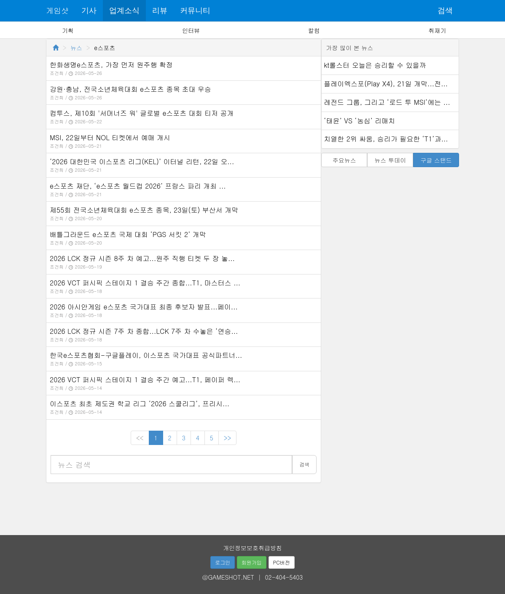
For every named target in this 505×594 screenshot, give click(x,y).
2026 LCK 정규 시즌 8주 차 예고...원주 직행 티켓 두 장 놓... (142, 258)
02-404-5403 (284, 577)
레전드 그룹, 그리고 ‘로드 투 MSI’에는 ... (387, 102)
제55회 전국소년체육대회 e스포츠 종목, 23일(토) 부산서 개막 (144, 210)
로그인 (222, 562)
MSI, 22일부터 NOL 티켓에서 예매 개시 (110, 137)
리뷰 (159, 10)
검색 (445, 10)
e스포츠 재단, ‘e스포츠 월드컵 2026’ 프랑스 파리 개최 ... (138, 186)
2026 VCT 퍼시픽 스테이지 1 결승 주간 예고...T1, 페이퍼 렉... (145, 379)
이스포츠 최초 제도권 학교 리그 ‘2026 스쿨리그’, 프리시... (139, 403)
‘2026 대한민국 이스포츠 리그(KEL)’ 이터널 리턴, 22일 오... (142, 161)
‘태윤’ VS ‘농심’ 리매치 (359, 120)
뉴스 (76, 47)
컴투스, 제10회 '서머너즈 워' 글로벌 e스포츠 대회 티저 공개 (142, 113)
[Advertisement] (252, 506)
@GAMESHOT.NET (228, 577)
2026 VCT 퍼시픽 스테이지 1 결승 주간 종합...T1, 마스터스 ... (145, 283)
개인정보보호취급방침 (252, 547)
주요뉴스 (344, 160)
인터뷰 (191, 30)
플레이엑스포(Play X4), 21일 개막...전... (386, 83)
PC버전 (281, 562)
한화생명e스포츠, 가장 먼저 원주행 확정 (111, 64)
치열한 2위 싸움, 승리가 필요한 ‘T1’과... (386, 139)
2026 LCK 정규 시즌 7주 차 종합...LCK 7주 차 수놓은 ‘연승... (144, 331)
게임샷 (57, 10)
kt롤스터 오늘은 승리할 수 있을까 (375, 65)
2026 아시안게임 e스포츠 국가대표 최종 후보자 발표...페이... (144, 307)
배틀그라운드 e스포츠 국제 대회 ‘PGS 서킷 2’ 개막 (128, 234)
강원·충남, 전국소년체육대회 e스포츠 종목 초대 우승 (130, 89)
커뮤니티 (195, 10)
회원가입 (252, 562)
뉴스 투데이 (390, 160)
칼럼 (314, 30)
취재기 (437, 30)
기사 (89, 10)
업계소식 (124, 10)
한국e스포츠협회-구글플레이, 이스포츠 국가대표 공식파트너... (146, 355)
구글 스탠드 (436, 160)
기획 (68, 30)
